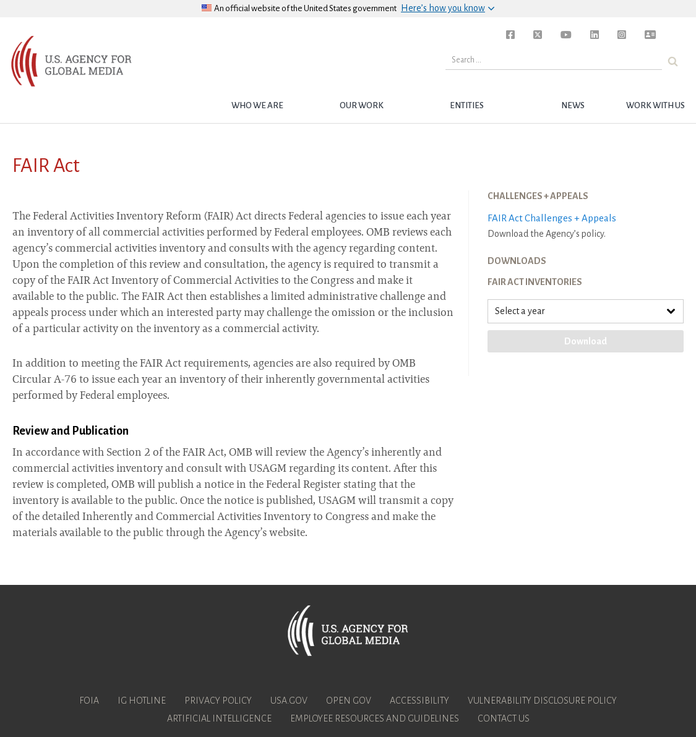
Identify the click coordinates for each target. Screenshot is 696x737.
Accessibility (419, 700)
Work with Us (655, 105)
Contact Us (504, 718)
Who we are (257, 105)
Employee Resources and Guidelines (374, 718)
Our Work (362, 105)
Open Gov (348, 700)
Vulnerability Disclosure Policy (542, 700)
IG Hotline (142, 700)
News (573, 105)
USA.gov (288, 700)
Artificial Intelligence (219, 718)
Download (585, 341)
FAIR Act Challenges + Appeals (552, 218)
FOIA (89, 700)
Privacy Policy (218, 700)
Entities (467, 105)
